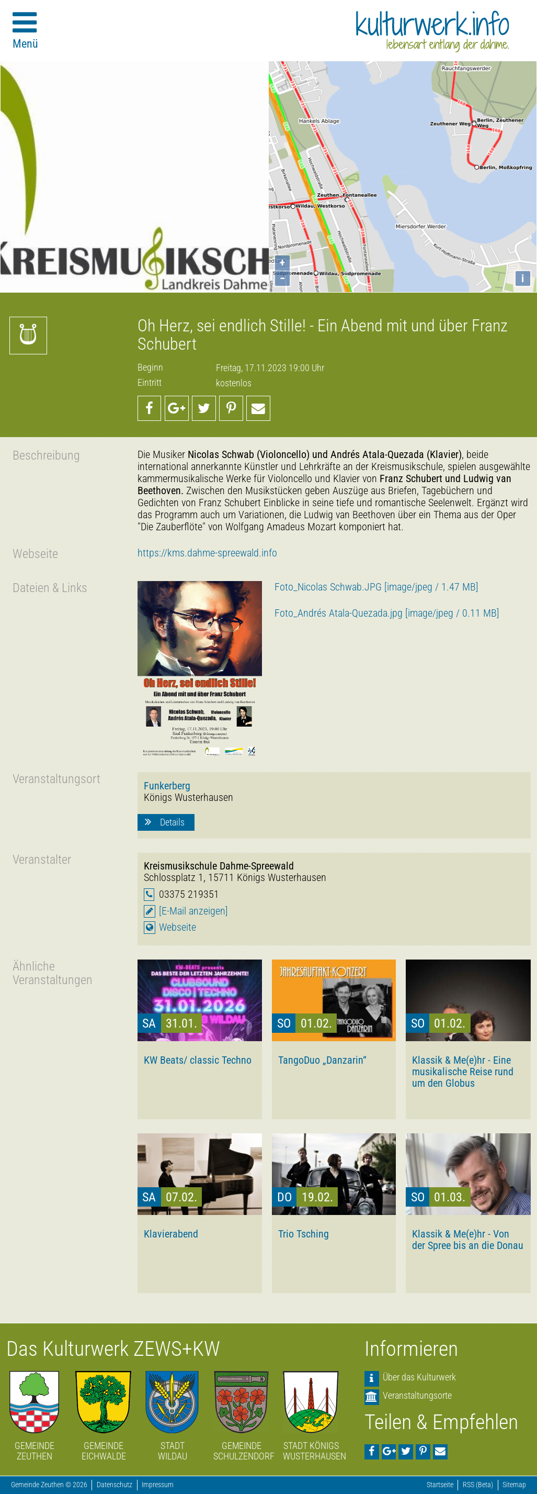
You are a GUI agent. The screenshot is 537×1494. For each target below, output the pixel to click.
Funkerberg (167, 785)
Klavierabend (171, 1234)
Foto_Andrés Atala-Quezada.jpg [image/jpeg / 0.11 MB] (387, 613)
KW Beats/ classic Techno (198, 1060)
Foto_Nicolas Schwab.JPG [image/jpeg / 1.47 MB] (376, 587)
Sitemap (514, 1484)
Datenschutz (114, 1484)
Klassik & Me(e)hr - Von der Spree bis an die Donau (467, 1239)
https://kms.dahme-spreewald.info (207, 553)
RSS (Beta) (478, 1484)
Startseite (440, 1484)
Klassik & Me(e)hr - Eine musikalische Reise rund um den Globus (462, 1071)
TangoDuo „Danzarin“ (322, 1060)
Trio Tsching (303, 1234)
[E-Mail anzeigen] (193, 911)
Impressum (158, 1484)
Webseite (177, 927)
